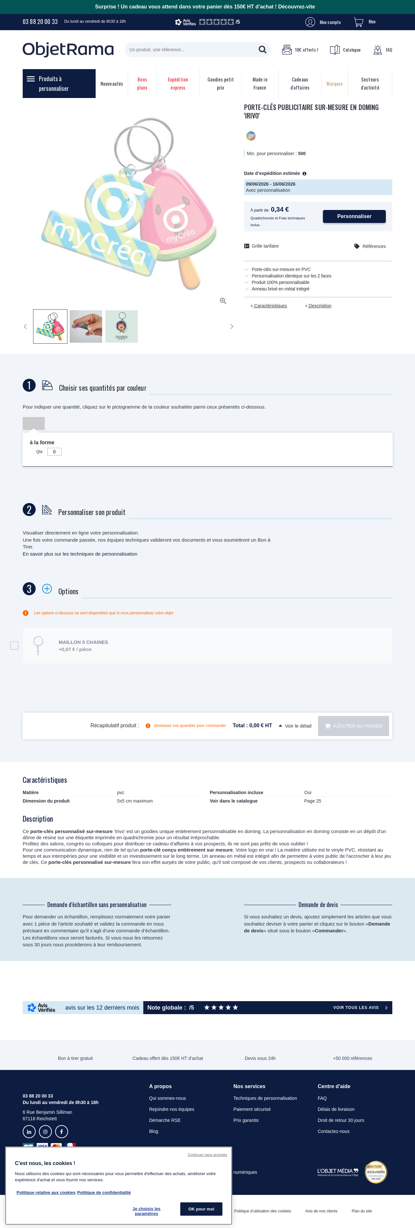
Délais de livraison (336, 1109)
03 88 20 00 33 (40, 21)
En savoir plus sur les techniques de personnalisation (80, 554)
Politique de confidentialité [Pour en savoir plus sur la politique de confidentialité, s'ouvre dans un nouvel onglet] (104, 1192)
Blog (153, 1131)
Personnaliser (354, 216)
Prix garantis (246, 1120)
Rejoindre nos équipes (171, 1109)
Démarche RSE (165, 1120)
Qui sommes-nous (167, 1098)
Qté (39, 451)
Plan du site (362, 1211)
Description (319, 305)
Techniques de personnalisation (265, 1098)
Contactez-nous (334, 1131)
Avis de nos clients (321, 1211)
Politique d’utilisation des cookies (262, 1211)
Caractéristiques (270, 305)
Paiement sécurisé (252, 1109)
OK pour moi (201, 1209)
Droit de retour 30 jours (341, 1120)
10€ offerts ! (300, 50)
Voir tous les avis (356, 1007)
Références (374, 246)
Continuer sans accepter (207, 1155)
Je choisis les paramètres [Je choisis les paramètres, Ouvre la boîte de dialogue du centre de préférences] (146, 1211)
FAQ (382, 50)
